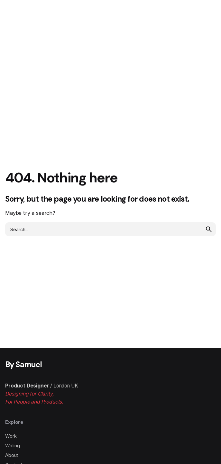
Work (10, 436)
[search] (209, 229)
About (11, 455)
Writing (12, 446)
